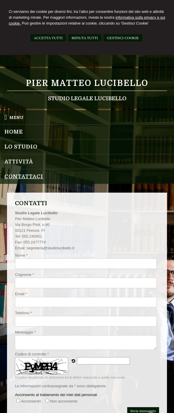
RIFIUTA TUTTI (85, 38)
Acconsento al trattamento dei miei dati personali (56, 395)
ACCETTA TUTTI (48, 38)
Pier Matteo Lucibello (87, 83)
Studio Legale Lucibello (87, 98)
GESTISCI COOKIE (123, 38)
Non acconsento (63, 401)
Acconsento (31, 401)
